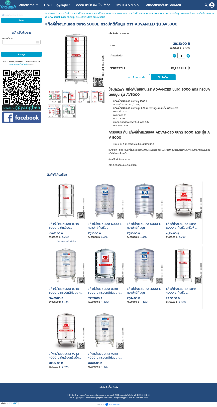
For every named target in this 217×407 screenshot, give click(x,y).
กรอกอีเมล (7, 38)
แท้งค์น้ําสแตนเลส (82, 13)
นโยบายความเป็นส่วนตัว (18, 64)
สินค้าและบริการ (52, 13)
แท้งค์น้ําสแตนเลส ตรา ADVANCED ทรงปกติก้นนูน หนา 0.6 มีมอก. (163, 13)
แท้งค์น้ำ (67, 13)
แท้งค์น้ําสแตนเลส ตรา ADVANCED (111, 13)
